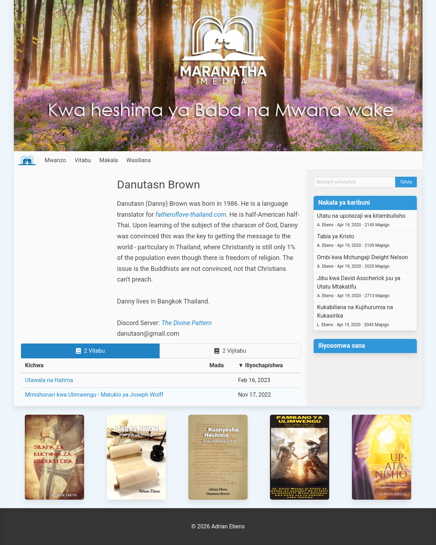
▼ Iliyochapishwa (260, 365)
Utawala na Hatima (49, 380)
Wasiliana (138, 160)
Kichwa (34, 365)
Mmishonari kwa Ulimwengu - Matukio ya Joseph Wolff (94, 394)
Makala (108, 160)
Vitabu (82, 160)
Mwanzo (55, 160)
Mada (216, 365)
